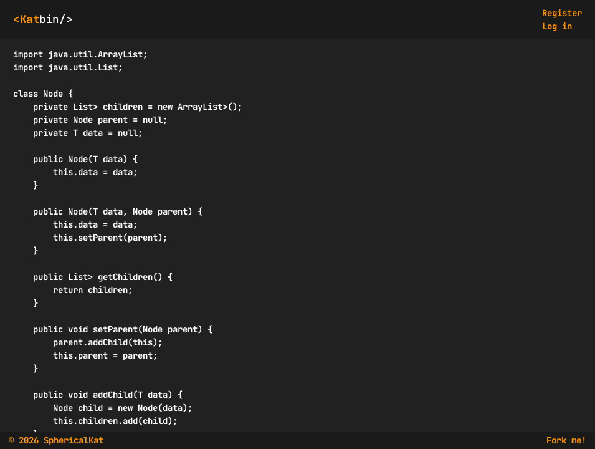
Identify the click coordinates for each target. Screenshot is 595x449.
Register (562, 13)
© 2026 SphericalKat (56, 440)
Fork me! (566, 440)
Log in (557, 26)
